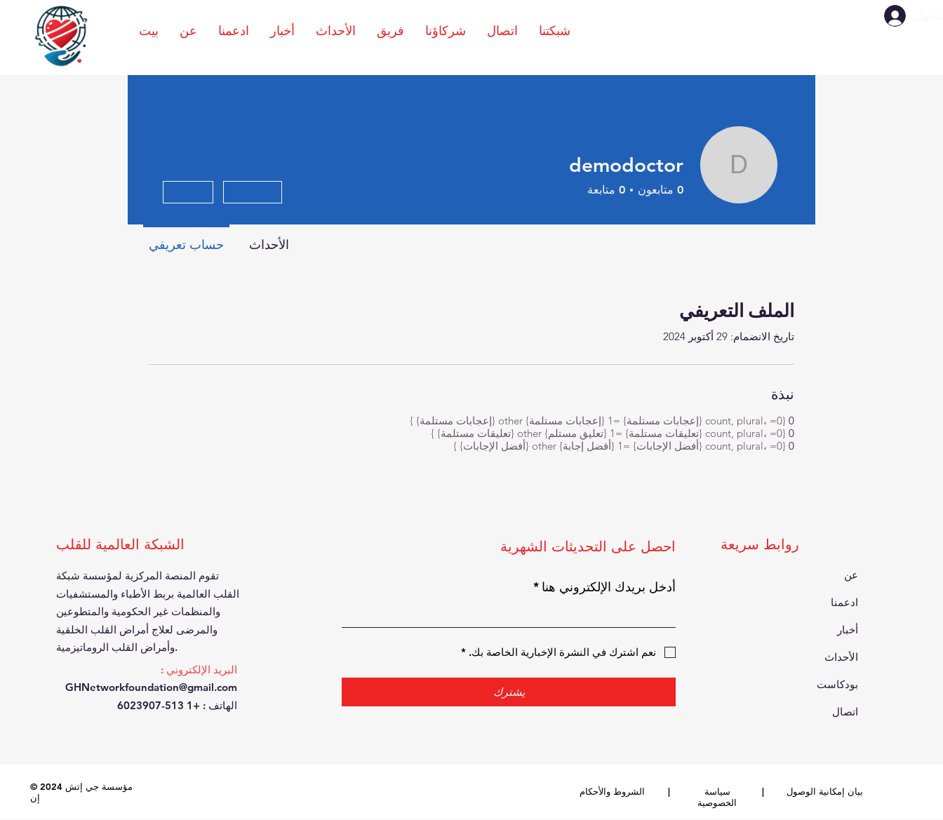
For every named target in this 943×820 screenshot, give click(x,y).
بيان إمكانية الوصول (825, 791)
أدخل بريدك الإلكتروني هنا (604, 587)
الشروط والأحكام (612, 791)
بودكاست (837, 684)
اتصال (845, 711)
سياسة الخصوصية (717, 797)
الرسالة (252, 192)
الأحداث (841, 657)
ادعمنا (844, 602)
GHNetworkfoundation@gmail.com (151, 687)
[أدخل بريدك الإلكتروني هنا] (513, 614)
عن (851, 575)
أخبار (847, 629)
